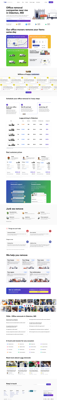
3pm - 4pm (36, 47)
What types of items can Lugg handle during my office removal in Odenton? (17, 320)
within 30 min (36, 45)
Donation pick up (12, 395)
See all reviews (28, 92)
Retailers (27, 2)
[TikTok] (28, 305)
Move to (21, 18)
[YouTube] (32, 305)
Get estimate (38, 2)
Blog (22, 391)
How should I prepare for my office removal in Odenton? (17, 334)
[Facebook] (26, 305)
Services (18, 2)
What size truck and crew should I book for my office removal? (17, 322)
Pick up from (9, 18)
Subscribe (48, 384)
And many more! (8, 221)
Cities (23, 2)
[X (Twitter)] (30, 305)
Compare (23, 392)
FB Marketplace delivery (13, 394)
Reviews (17, 394)
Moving (11, 391)
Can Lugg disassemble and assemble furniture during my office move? (17, 326)
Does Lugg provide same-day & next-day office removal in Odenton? (40, 319)
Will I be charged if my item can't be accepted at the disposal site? (40, 331)
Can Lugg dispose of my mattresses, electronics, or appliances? (40, 329)
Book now (51, 2)
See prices (18, 20)
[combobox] (12, 19)
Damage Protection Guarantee (34, 52)
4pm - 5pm (43, 47)
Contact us (17, 392)
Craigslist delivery (12, 393)
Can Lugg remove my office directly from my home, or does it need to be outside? (40, 323)
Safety (17, 393)
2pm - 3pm (43, 45)
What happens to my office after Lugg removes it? (40, 326)
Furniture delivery (12, 392)
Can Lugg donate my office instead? (17, 329)
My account (5, 391)
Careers (23, 393)
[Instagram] (24, 305)
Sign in (45, 2)
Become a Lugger (6, 395)
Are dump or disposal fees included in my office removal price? (17, 331)
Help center (17, 391)
